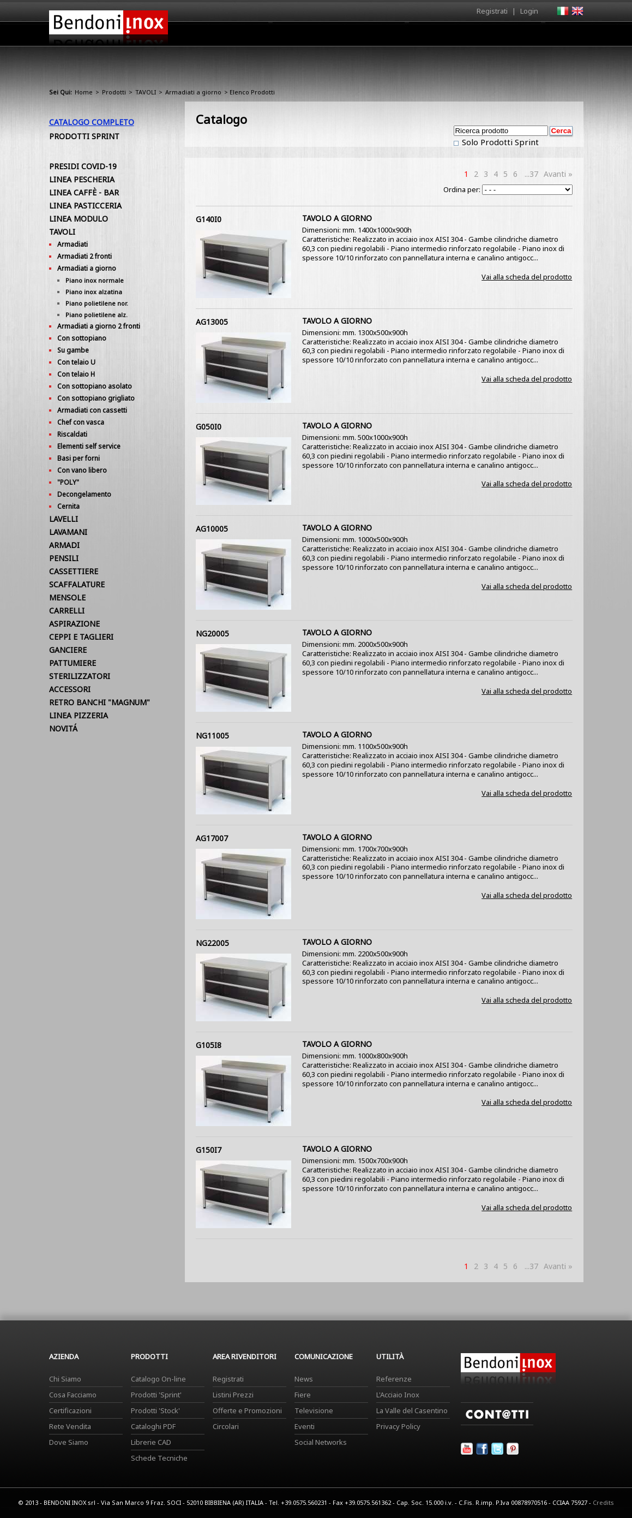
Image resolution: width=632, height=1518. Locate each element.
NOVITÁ (63, 728)
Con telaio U (76, 362)
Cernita (68, 506)
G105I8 (208, 1045)
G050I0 (208, 426)
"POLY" (68, 482)
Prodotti (342, 36)
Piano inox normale (94, 280)
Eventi (304, 1426)
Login (529, 11)
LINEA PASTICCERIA (85, 205)
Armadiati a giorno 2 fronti (98, 326)
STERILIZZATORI (79, 676)
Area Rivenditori (401, 36)
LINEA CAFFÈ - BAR (84, 192)
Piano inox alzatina (93, 292)
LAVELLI (63, 519)
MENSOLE (67, 597)
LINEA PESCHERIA (82, 179)
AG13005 (212, 322)
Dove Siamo (68, 1442)
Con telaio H (76, 374)
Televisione (313, 1410)
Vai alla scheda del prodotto (526, 277)
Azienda (296, 36)
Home (255, 33)
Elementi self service (89, 446)
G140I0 (208, 219)
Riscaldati (72, 434)
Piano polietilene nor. (96, 303)
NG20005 (212, 633)
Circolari (226, 1426)
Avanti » (558, 174)
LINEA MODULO (78, 218)
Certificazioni (70, 1410)
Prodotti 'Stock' (155, 1410)
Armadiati (72, 244)
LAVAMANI (68, 532)
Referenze (394, 1379)
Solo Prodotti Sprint (499, 141)
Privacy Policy (398, 1426)
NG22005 (212, 943)
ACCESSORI (70, 689)
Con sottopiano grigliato (96, 398)
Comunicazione (473, 36)
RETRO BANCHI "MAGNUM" (99, 702)
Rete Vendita (70, 1426)
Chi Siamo (65, 1379)
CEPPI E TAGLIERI (81, 637)
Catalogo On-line (158, 1379)
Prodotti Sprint (84, 136)
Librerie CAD (151, 1442)
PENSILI (64, 558)
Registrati (492, 11)
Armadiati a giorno (193, 92)
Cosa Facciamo (73, 1395)
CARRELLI (67, 610)
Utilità (526, 36)
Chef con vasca (80, 422)
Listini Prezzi (233, 1395)
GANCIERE (68, 650)
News (303, 1379)
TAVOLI (145, 92)
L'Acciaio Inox (397, 1395)
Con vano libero (82, 470)
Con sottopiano (81, 338)
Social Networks (320, 1442)
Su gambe (73, 350)
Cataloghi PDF (153, 1426)
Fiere (302, 1395)
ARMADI (64, 545)
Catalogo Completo (91, 122)
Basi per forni (78, 458)
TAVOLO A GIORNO (337, 218)
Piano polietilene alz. (96, 315)
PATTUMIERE (72, 663)
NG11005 (212, 735)
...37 (531, 174)
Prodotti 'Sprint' (156, 1395)
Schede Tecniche (159, 1458)
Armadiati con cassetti (92, 410)
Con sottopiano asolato (94, 386)
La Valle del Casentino (412, 1410)
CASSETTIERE (73, 571)
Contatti (568, 33)
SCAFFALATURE (77, 584)
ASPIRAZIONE (74, 623)
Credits (603, 1502)
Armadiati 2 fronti (84, 256)
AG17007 (212, 838)
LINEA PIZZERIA (78, 715)
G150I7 (208, 1150)
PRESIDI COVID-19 (83, 166)
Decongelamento (84, 494)
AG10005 (212, 528)
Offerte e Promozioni (247, 1410)
